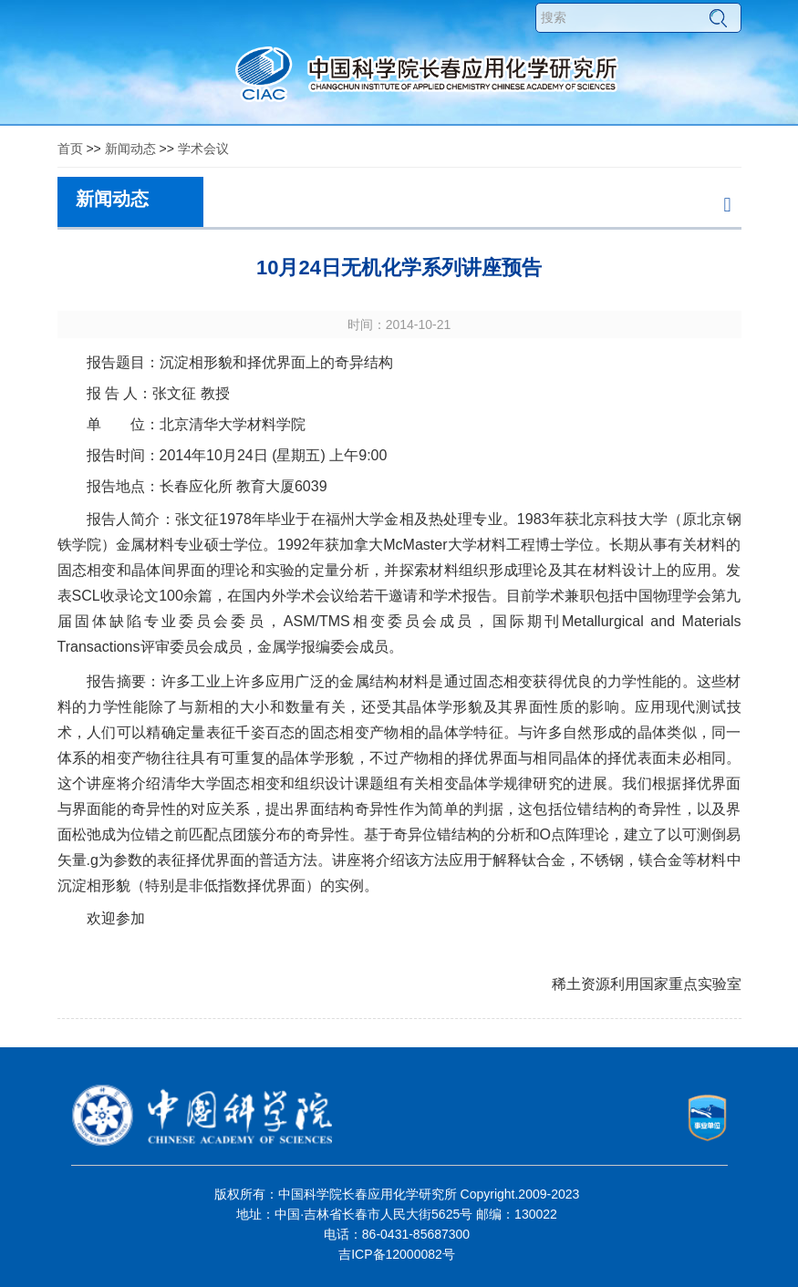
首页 (70, 148)
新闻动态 (130, 148)
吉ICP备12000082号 (396, 1254)
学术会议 (203, 148)
